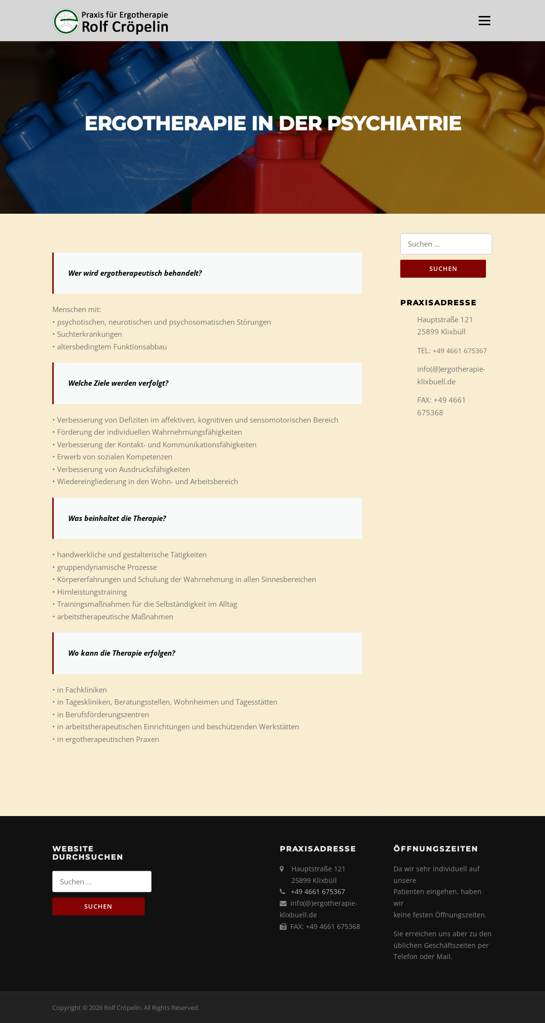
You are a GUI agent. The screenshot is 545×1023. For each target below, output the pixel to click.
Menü (484, 20)
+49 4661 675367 (460, 350)
